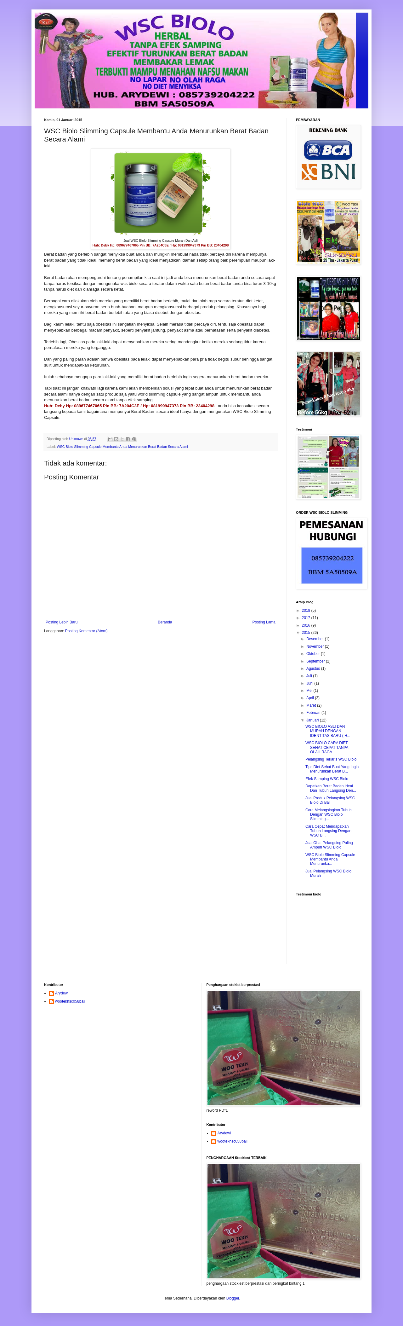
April (310, 698)
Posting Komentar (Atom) (86, 631)
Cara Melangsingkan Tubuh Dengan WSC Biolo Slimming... (328, 814)
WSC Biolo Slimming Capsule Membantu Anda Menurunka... (330, 859)
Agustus (313, 668)
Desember (315, 639)
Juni (310, 683)
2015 (306, 632)
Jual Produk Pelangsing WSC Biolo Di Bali (330, 800)
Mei (310, 690)
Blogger (232, 1298)
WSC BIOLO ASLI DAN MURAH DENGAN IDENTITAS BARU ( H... (327, 731)
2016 (306, 625)
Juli (309, 676)
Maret (311, 705)
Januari (313, 720)
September (316, 661)
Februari (313, 712)
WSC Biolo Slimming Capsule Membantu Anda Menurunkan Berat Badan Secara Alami (122, 447)
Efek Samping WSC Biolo (326, 779)
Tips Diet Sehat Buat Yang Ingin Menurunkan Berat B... (332, 769)
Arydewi (62, 993)
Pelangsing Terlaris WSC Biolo (331, 759)
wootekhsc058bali (70, 1001)
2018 (306, 610)
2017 (306, 618)
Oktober (313, 653)
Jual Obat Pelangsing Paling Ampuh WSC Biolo (329, 845)
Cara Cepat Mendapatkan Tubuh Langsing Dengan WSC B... (328, 831)
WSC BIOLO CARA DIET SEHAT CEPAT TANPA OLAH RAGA (326, 747)
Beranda (165, 622)
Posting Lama (264, 622)
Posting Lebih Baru (61, 622)
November (315, 646)
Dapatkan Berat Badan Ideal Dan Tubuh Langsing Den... (330, 788)
